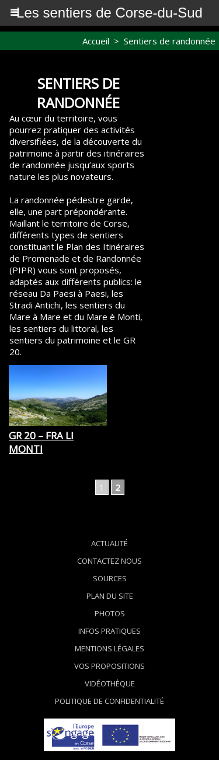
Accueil (95, 41)
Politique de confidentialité (109, 701)
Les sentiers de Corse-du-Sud (109, 12)
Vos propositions (109, 666)
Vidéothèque (110, 683)
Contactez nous (109, 561)
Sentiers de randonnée (169, 41)
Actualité (109, 543)
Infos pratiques (109, 631)
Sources (110, 578)
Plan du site (109, 596)
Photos (110, 613)
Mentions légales (109, 648)
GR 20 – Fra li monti (41, 442)
